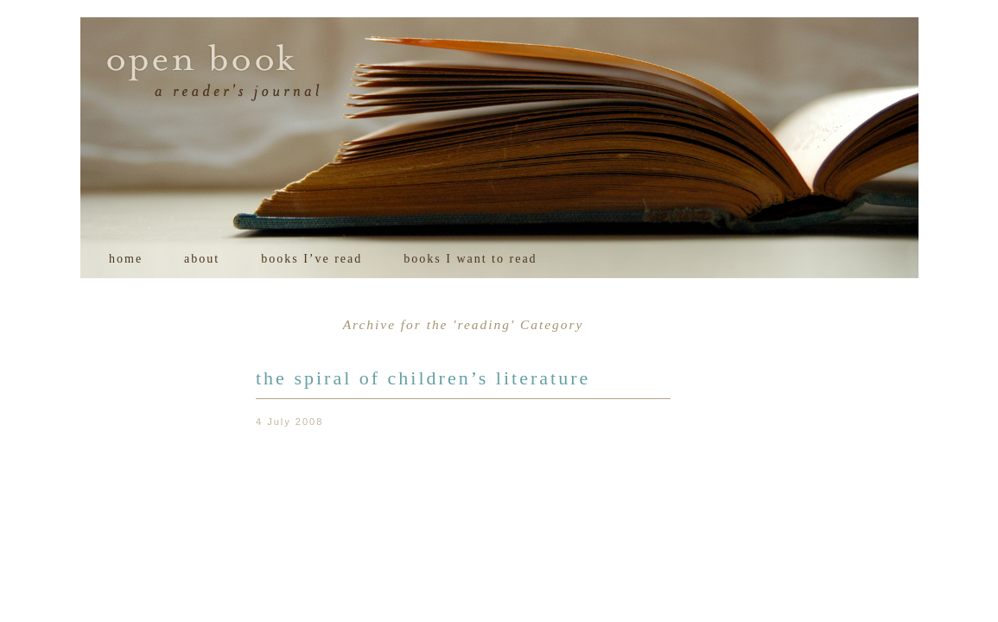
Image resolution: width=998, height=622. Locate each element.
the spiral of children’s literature (423, 378)
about (201, 258)
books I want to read (470, 258)
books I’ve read (311, 258)
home (126, 258)
